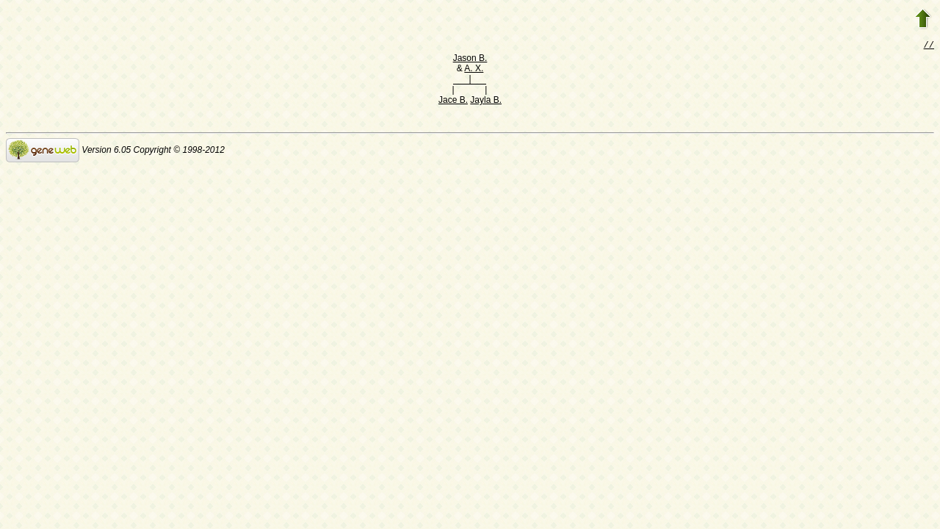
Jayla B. (486, 101)
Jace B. (453, 101)
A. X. (473, 70)
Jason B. (470, 59)
